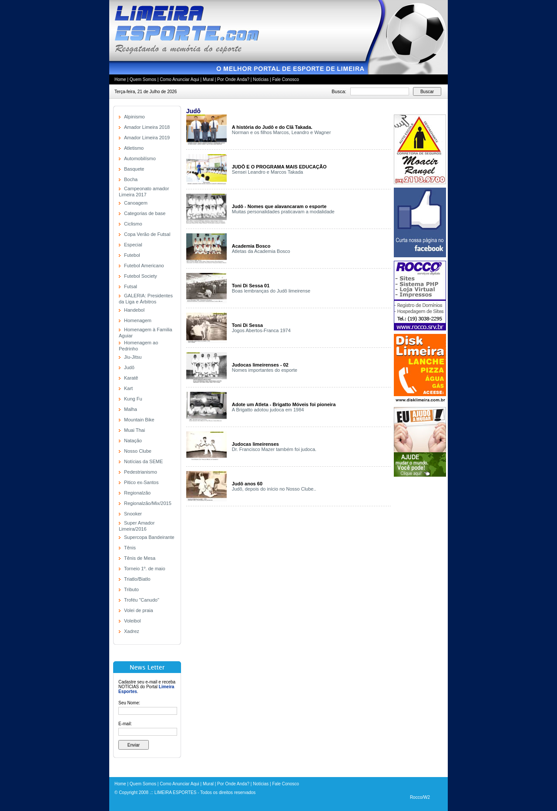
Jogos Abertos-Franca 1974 (261, 330)
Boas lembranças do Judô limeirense (271, 290)
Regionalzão (137, 492)
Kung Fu (133, 398)
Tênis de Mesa (139, 558)
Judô (129, 367)
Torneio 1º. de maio (144, 568)
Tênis (130, 547)
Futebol (132, 255)
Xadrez (131, 631)
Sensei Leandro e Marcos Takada (267, 172)
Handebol (134, 310)
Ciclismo (133, 223)
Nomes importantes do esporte (264, 370)
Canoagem (136, 202)
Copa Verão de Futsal (147, 234)
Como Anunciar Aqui (179, 79)
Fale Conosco (285, 79)
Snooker (133, 513)
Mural (208, 79)
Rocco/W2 (420, 797)
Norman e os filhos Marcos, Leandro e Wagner (281, 132)
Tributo (131, 589)
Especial (133, 244)
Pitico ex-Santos (141, 482)
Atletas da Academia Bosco (261, 251)
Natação (133, 440)
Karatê (131, 377)
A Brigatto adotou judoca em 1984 (268, 409)
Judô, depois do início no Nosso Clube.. (274, 488)
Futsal (130, 286)
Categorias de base (144, 213)
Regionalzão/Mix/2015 (147, 503)
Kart (128, 388)
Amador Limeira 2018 (147, 127)
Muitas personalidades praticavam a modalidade (283, 211)
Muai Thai (134, 430)
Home (120, 79)
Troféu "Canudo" (141, 599)
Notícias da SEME (143, 461)
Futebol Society (140, 276)
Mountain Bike (139, 419)
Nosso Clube (137, 451)
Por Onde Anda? (233, 79)
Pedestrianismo (140, 471)
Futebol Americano (144, 265)
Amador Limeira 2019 (147, 137)
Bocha (131, 179)
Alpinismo (134, 116)
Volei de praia (138, 610)
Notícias (260, 79)
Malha (130, 409)
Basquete (134, 169)
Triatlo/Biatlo (137, 579)
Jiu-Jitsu (132, 357)
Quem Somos (143, 79)
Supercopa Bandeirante (149, 537)
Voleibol (132, 620)
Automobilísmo (140, 158)
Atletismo (134, 148)
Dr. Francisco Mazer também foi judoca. (274, 449)
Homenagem (137, 320)
